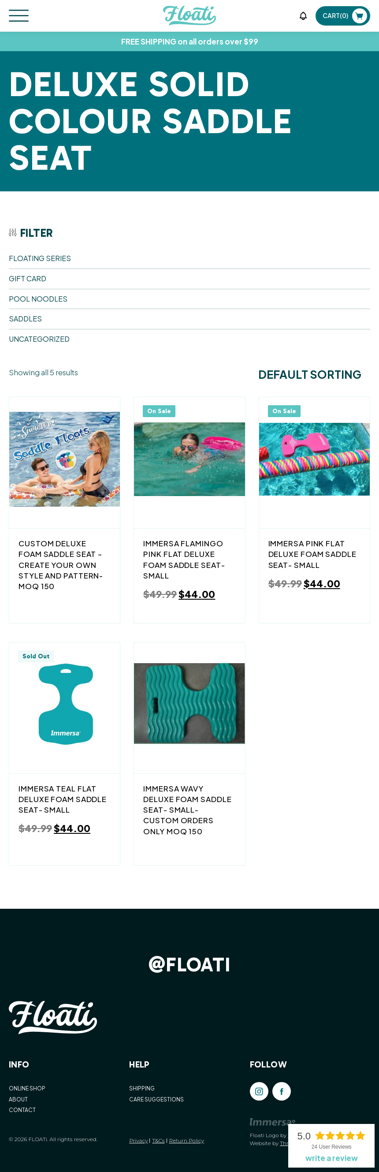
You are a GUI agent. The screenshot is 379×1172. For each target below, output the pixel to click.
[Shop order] (309, 375)
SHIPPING (142, 1088)
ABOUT (18, 1099)
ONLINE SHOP (27, 1088)
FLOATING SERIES (40, 258)
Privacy (138, 1140)
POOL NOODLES (38, 298)
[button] (303, 16)
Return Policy (186, 1140)
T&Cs (158, 1140)
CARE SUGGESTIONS (156, 1099)
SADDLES (25, 318)
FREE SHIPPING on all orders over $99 (189, 41)
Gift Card (27, 278)
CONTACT (22, 1110)
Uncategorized (39, 338)
